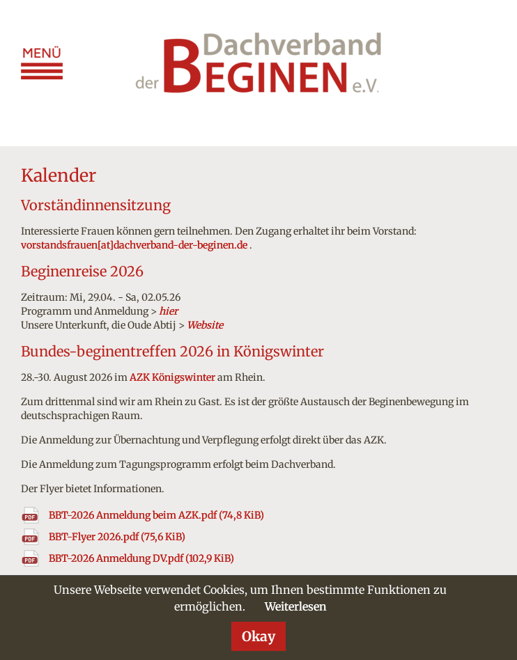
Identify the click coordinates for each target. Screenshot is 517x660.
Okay (258, 636)
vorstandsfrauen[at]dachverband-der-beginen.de (134, 245)
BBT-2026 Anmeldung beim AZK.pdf (156, 515)
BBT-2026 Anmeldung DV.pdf (141, 558)
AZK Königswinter (172, 377)
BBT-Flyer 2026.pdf (117, 537)
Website (205, 325)
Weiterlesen (296, 606)
